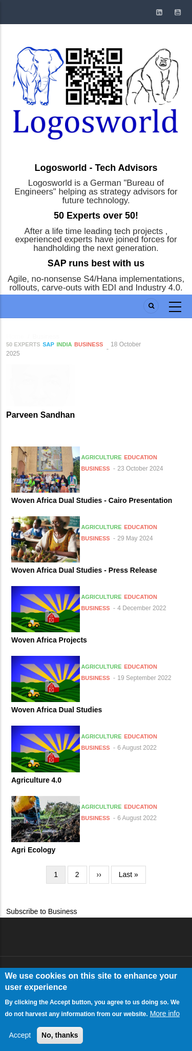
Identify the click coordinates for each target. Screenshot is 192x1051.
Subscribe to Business (41, 911)
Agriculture (101, 457)
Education (140, 457)
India (64, 344)
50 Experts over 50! (96, 215)
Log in (31, 979)
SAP (48, 344)
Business (88, 344)
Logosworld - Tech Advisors (95, 168)
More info (165, 1028)
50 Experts (23, 344)
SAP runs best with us (96, 263)
